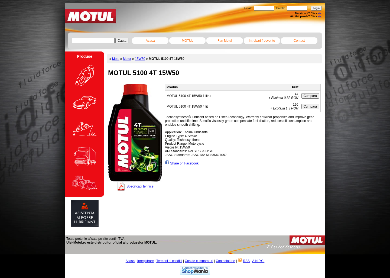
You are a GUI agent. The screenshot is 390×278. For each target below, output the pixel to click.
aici (320, 13)
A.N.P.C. (258, 261)
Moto (115, 59)
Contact (299, 41)
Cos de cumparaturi (199, 261)
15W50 (140, 59)
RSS (246, 261)
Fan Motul (224, 41)
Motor (127, 59)
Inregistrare (145, 261)
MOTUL (187, 41)
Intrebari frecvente (262, 41)
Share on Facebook (184, 163)
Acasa (150, 41)
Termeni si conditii (169, 261)
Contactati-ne (225, 261)
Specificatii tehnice (139, 186)
